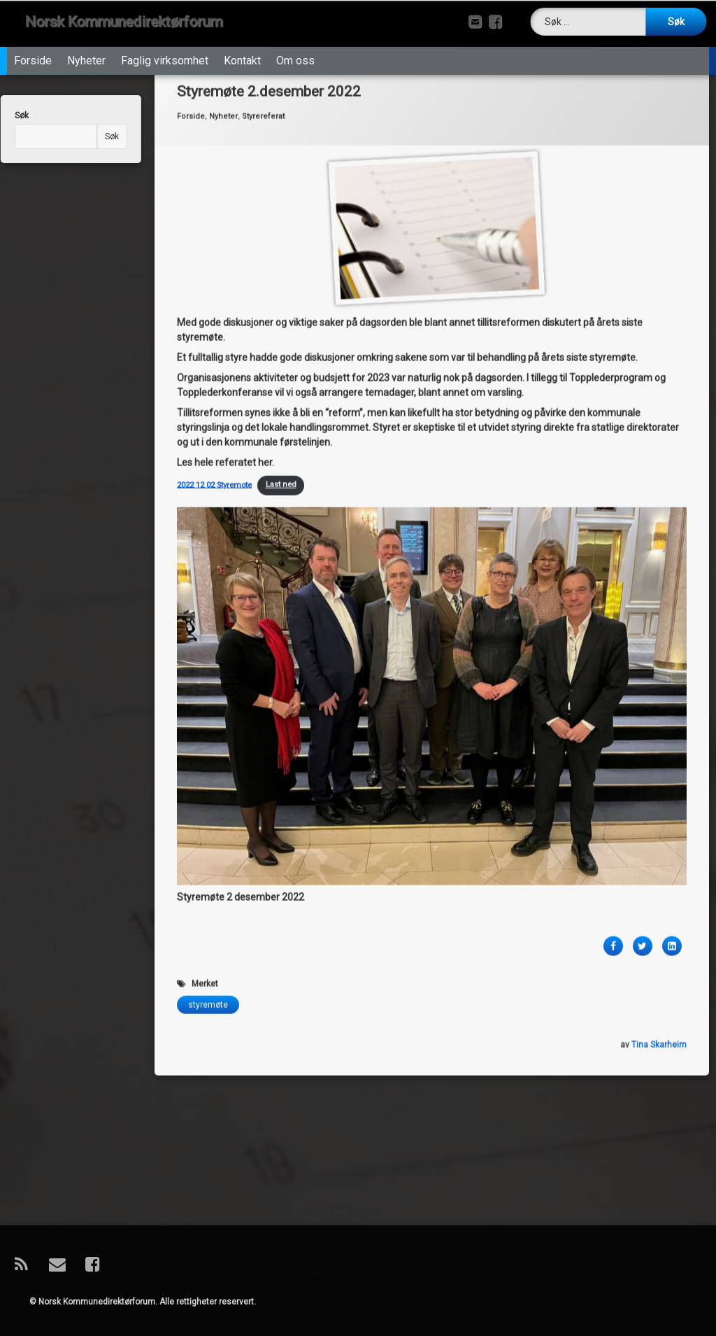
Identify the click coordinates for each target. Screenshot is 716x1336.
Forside (33, 45)
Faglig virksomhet (164, 45)
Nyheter (86, 45)
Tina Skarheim (659, 843)
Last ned (281, 283)
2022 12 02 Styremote (214, 283)
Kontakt (242, 45)
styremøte (208, 803)
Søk (86, 136)
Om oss (295, 45)
